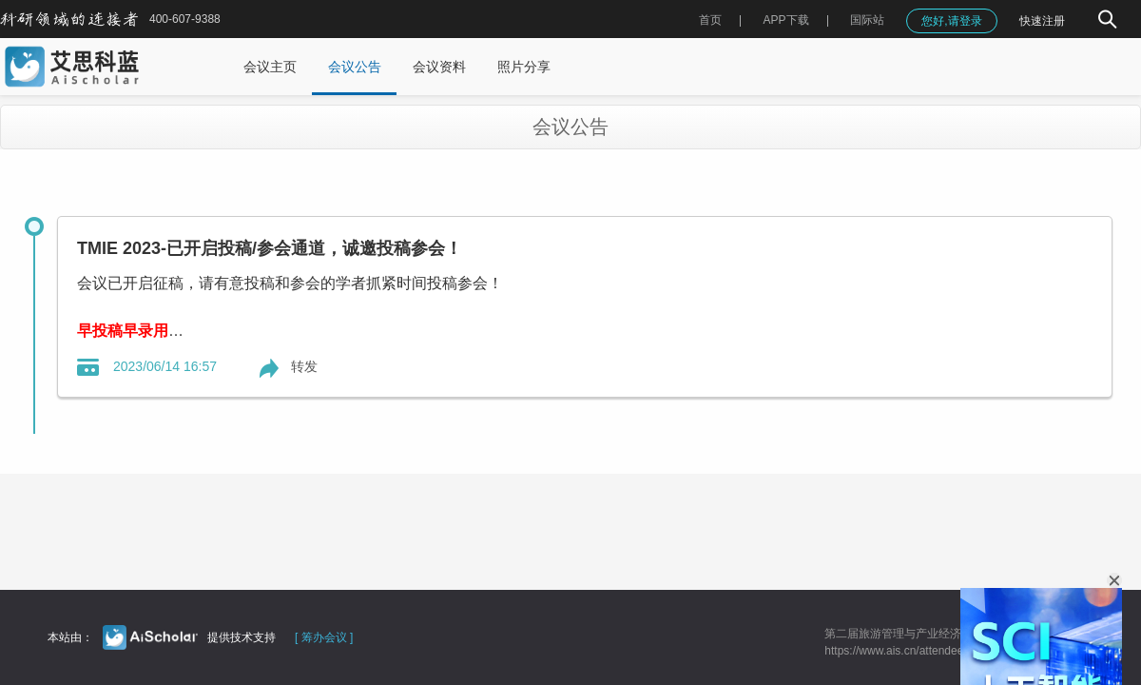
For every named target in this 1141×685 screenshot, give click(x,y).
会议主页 (270, 66)
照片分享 (524, 66)
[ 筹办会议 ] (324, 637)
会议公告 (354, 66)
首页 (710, 20)
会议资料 (439, 66)
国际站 (867, 20)
